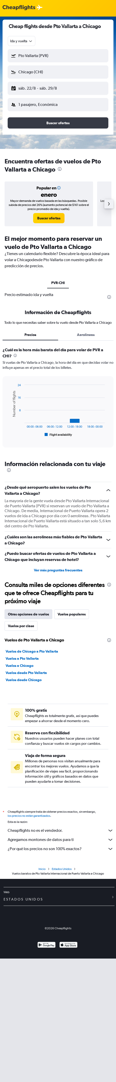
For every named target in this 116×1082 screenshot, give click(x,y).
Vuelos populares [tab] (72, 614)
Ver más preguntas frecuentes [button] (58, 570)
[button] (58, 55)
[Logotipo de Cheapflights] (19, 7)
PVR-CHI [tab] (58, 283)
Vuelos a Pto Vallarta (22, 658)
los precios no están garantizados (29, 816)
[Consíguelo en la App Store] (68, 945)
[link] (49, 218)
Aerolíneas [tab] (86, 335)
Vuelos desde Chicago (24, 680)
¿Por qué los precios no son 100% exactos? (60, 849)
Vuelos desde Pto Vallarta (26, 673)
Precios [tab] (30, 335)
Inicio (42, 869)
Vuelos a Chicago (19, 666)
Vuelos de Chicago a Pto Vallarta (32, 651)
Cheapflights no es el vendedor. (60, 830)
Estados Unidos (62, 869)
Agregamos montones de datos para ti (60, 840)
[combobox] (21, 41)
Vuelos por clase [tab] (21, 626)
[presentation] (59, 169)
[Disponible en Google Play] (46, 945)
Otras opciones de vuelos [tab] (28, 614)
